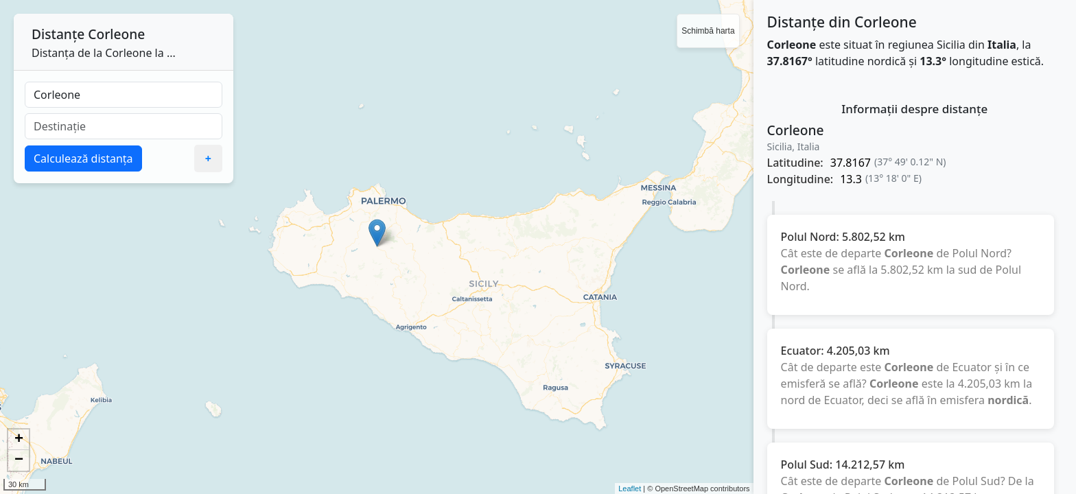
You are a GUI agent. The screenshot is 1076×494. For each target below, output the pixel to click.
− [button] (18, 460)
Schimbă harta (707, 31)
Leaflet (629, 488)
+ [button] (18, 440)
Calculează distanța (83, 158)
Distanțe (58, 34)
